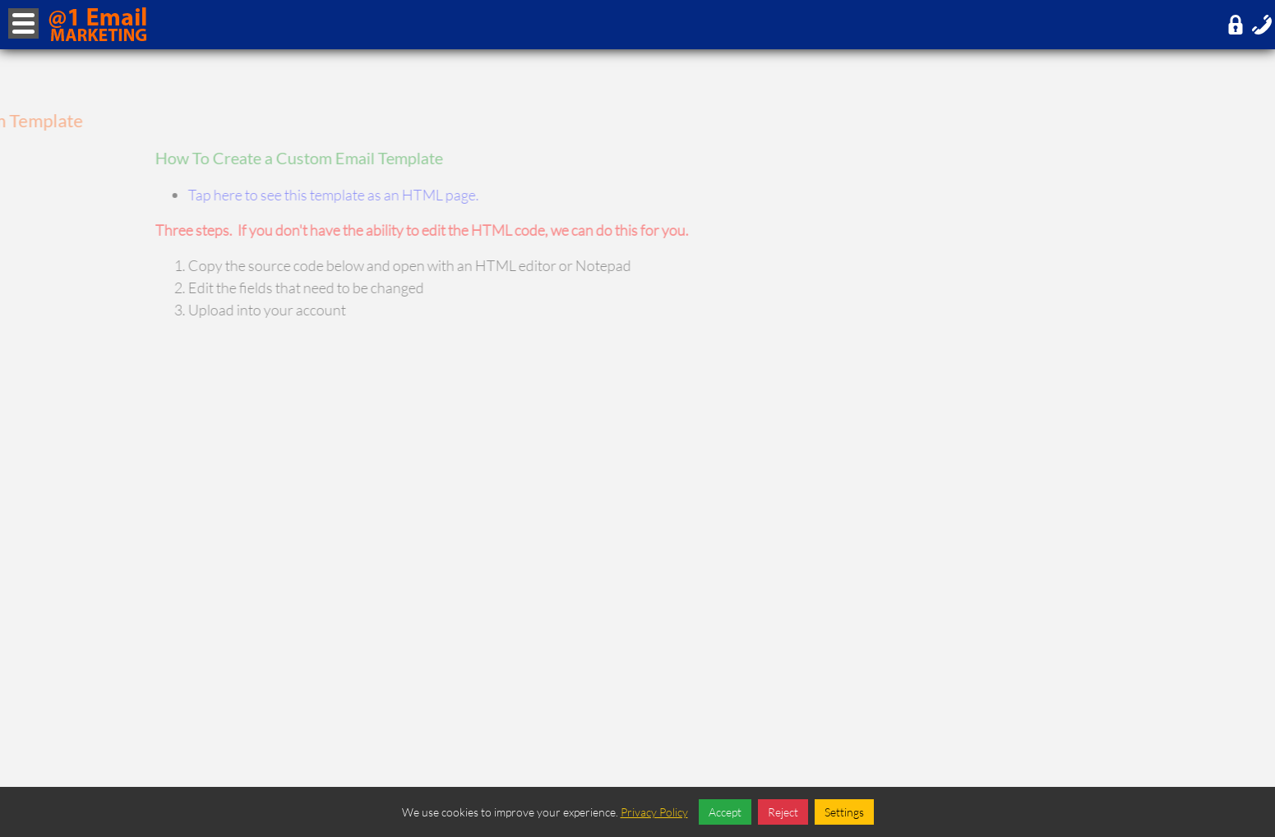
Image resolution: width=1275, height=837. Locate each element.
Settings (844, 812)
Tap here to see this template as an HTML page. (365, 195)
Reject (783, 812)
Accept (725, 812)
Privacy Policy (654, 812)
